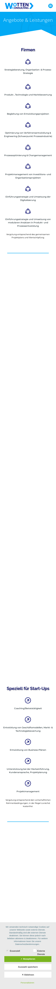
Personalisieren (27, 983)
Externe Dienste (39, 951)
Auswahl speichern (28, 967)
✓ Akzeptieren (28, 959)
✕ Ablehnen (28, 975)
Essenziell (13, 950)
